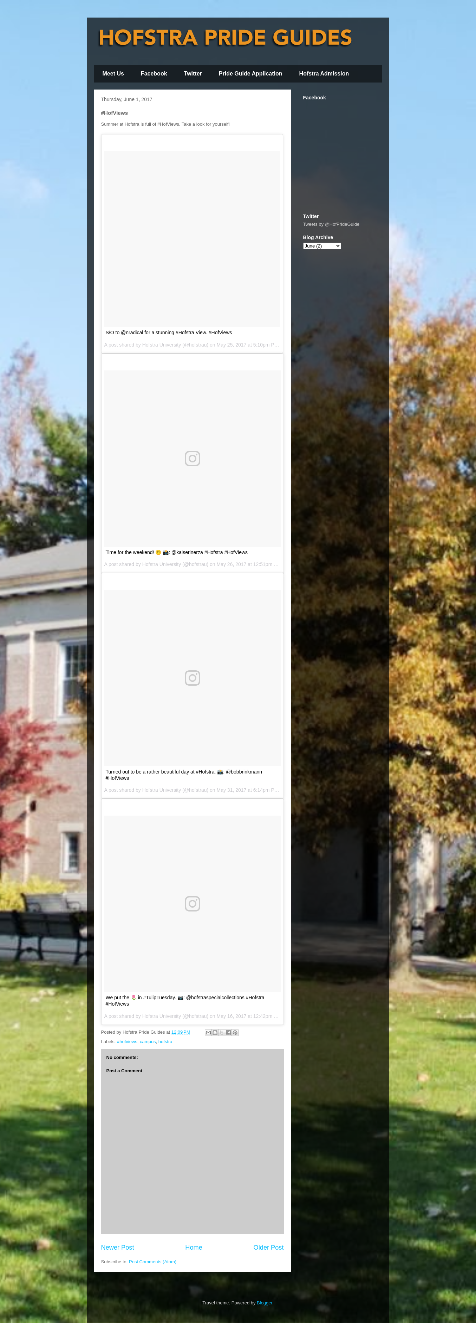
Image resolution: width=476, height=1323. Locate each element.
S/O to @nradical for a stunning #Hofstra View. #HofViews (169, 332)
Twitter (193, 74)
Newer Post (117, 1247)
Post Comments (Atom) (152, 1261)
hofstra (165, 1041)
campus (148, 1041)
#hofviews (127, 1041)
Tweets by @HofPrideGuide (331, 224)
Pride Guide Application (250, 74)
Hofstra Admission (324, 74)
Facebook (154, 74)
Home (193, 1247)
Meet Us (113, 74)
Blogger (264, 1302)
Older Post (269, 1247)
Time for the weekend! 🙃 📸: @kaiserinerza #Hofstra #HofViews (177, 552)
